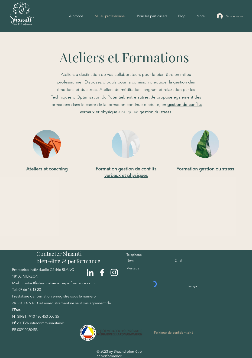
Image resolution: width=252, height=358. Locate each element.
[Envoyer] (192, 286)
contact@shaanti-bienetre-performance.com (58, 283)
